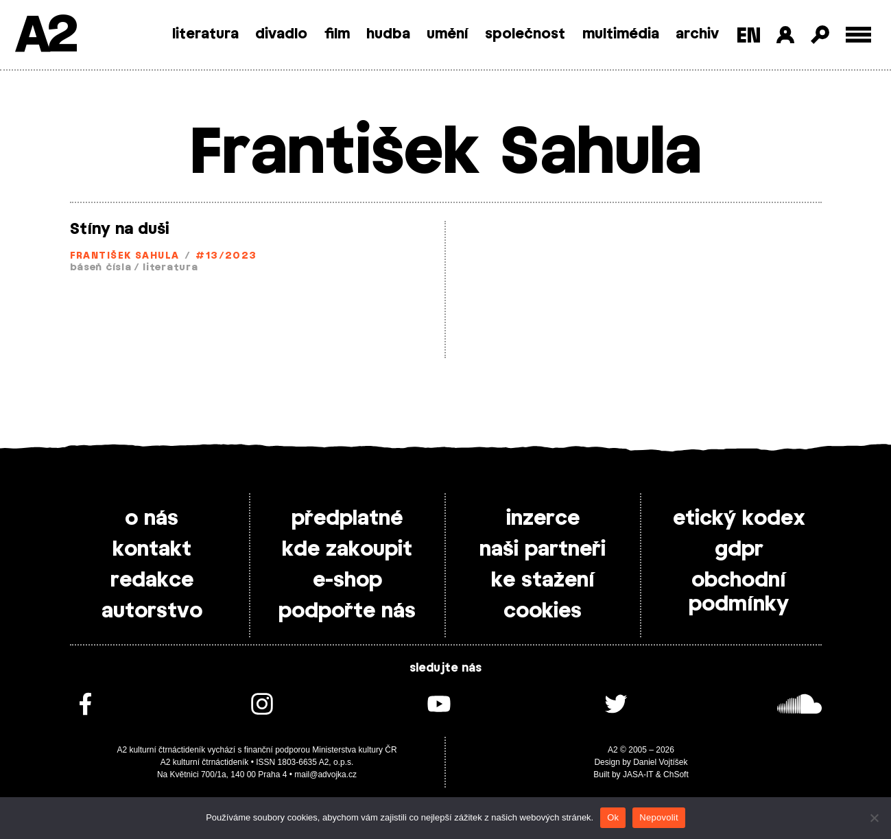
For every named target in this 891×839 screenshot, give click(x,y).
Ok (613, 817)
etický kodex (739, 519)
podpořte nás (347, 611)
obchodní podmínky (739, 592)
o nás (151, 519)
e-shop (347, 580)
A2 (45, 36)
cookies (542, 611)
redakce (151, 580)
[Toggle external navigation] (858, 34)
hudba (388, 34)
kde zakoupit (347, 549)
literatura (205, 34)
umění (447, 34)
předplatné (347, 519)
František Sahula (125, 256)
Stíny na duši (119, 229)
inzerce (543, 519)
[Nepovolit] (874, 818)
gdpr (739, 549)
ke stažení (543, 580)
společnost (525, 34)
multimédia (620, 34)
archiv (697, 34)
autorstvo (152, 611)
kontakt (151, 549)
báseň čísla (101, 268)
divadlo (281, 34)
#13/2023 (226, 256)
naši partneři (542, 549)
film (337, 34)
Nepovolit (658, 817)
